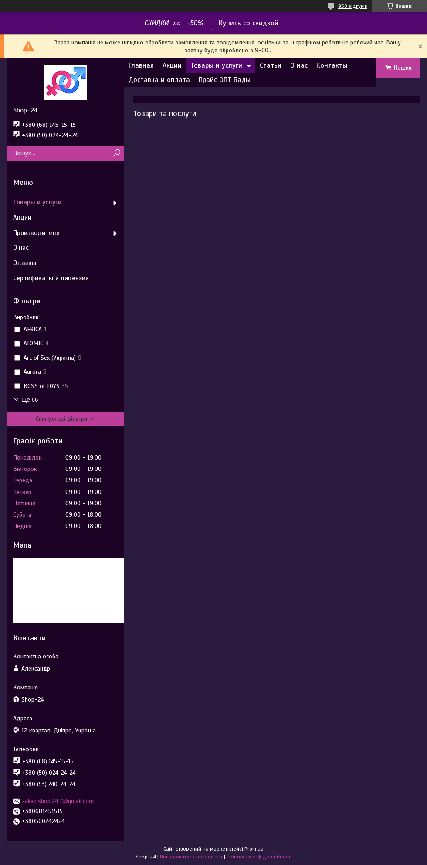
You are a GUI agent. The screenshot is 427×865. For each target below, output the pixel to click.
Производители (36, 233)
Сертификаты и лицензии (51, 278)
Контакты (331, 65)
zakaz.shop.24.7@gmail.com (58, 801)
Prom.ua (254, 849)
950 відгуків (352, 6)
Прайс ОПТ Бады (225, 79)
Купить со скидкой (248, 23)
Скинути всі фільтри (61, 418)
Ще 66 (29, 399)
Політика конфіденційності (259, 857)
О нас (299, 65)
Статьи (270, 65)
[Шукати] (116, 153)
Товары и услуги (216, 65)
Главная (141, 65)
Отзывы (25, 263)
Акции (172, 65)
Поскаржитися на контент (191, 857)
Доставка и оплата (159, 79)
